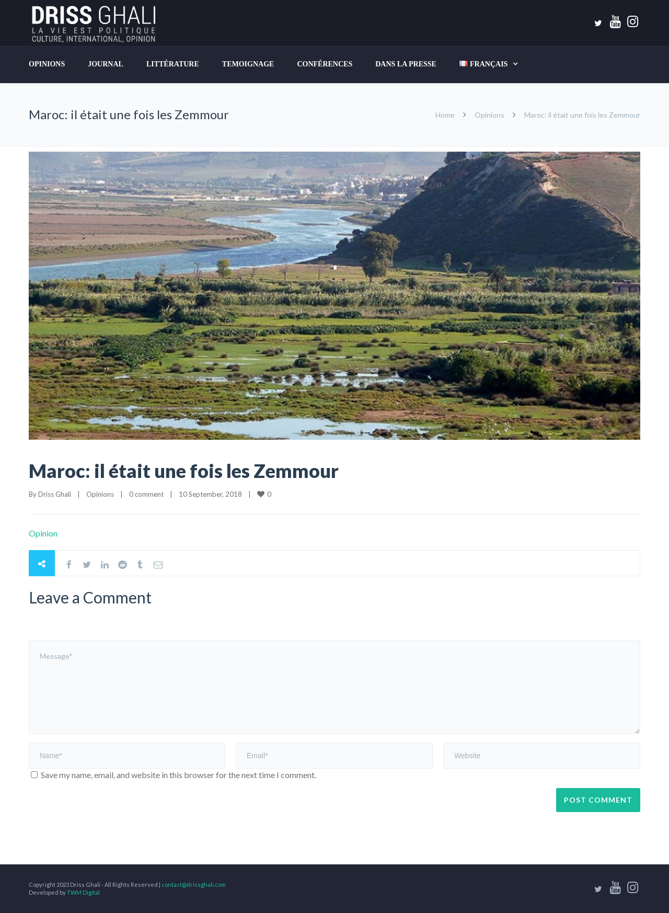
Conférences (324, 64)
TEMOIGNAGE (248, 64)
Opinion (43, 533)
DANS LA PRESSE (405, 64)
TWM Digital (83, 892)
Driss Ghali (54, 494)
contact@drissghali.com (194, 884)
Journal (105, 64)
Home (445, 114)
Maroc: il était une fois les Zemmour (184, 470)
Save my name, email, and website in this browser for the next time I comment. (178, 775)
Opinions (47, 64)
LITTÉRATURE (172, 64)
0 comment (146, 494)
